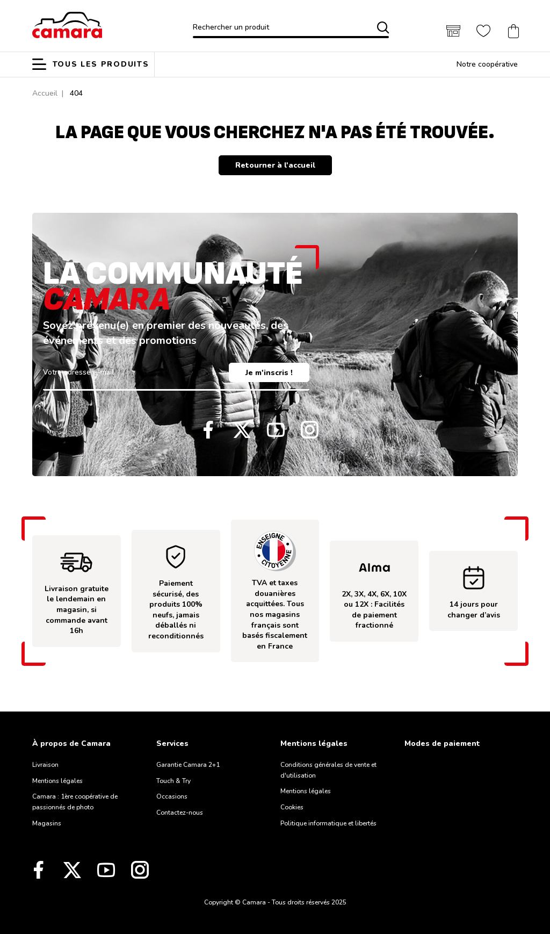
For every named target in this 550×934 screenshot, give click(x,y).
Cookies (291, 807)
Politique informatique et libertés (328, 823)
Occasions (171, 796)
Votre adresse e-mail (78, 372)
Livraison (45, 764)
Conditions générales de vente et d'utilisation (328, 770)
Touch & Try (173, 781)
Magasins (46, 823)
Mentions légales (57, 781)
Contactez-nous (179, 812)
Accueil (44, 93)
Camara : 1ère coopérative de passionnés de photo (75, 801)
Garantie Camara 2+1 (188, 764)
